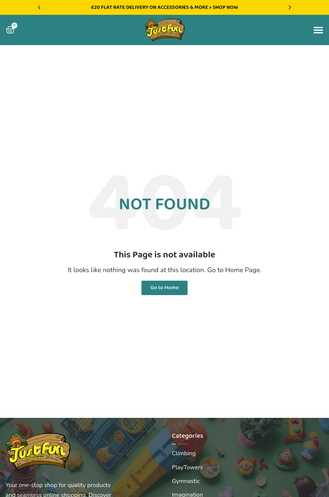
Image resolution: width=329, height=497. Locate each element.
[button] (39, 7)
